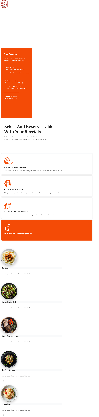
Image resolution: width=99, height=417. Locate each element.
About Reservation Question (16, 211)
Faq (53, 11)
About (32, 11)
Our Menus (39, 11)
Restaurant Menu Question (15, 167)
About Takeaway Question (15, 189)
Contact (59, 11)
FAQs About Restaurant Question (18, 233)
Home (26, 11)
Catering (47, 11)
